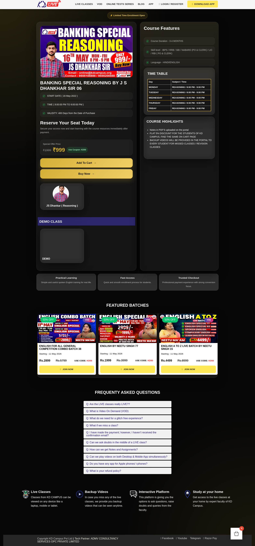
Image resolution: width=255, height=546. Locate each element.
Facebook (167, 538)
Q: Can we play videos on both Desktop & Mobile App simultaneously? (126, 456)
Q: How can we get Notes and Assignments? (112, 449)
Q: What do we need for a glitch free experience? (114, 418)
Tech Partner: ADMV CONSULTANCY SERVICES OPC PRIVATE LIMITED (77, 540)
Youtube (181, 538)
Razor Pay (210, 538)
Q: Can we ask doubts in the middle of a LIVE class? (116, 442)
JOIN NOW (66, 369)
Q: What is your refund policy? (103, 470)
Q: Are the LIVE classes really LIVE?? (108, 404)
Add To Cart (86, 163)
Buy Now (86, 174)
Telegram (195, 538)
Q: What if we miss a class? (102, 425)
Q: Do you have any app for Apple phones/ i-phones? (116, 463)
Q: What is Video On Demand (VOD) (107, 411)
